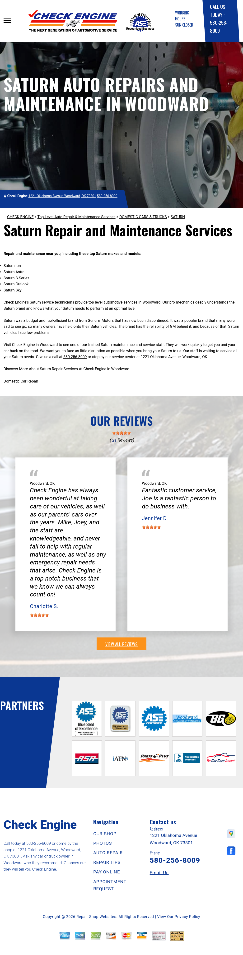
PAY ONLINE (106, 872)
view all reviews (121, 644)
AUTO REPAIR (108, 852)
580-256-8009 (107, 196)
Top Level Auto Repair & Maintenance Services (76, 217)
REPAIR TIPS (107, 862)
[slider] (121, 433)
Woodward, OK (42, 483)
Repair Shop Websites (96, 916)
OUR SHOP (105, 833)
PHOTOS (102, 843)
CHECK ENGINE (20, 217)
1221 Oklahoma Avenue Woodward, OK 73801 (62, 196)
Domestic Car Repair (21, 381)
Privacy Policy (187, 916)
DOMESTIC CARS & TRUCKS (143, 217)
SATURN (178, 217)
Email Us (159, 872)
